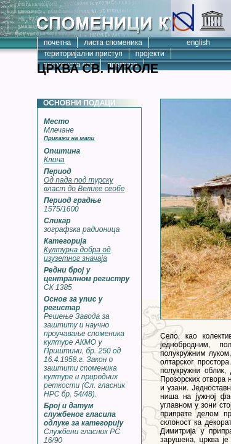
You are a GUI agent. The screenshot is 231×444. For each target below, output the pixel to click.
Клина (54, 159)
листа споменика (113, 42)
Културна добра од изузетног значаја (77, 254)
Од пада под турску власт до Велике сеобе (84, 184)
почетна (57, 42)
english (198, 42)
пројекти (150, 53)
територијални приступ (83, 53)
